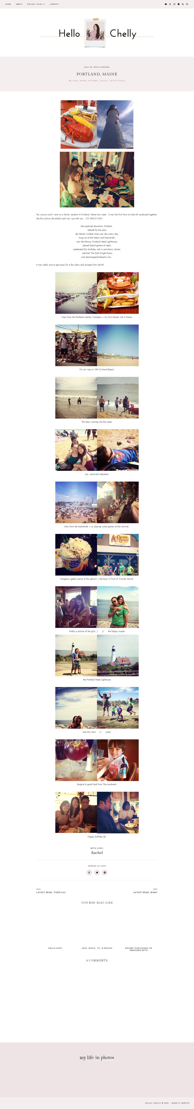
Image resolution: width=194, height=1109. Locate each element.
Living (74, 81)
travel (104, 81)
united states (117, 81)
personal (93, 81)
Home (8, 4)
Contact (54, 4)
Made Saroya (180, 1103)
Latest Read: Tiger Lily (65, 891)
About (19, 4)
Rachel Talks (35, 4)
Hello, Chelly (153, 1103)
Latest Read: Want (129, 891)
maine (83, 81)
